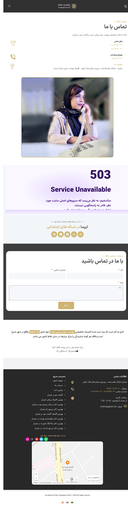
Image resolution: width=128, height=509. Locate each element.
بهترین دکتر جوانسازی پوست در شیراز (44, 419)
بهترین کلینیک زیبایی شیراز (49, 400)
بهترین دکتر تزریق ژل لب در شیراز (45, 428)
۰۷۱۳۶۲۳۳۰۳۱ (113, 49)
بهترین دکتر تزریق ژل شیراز (48, 409)
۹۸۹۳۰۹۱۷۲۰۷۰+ (109, 388)
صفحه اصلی (54, 380)
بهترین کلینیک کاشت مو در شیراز (46, 414)
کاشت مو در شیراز (52, 395)
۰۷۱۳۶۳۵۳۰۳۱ (113, 45)
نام (118, 270)
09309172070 (113, 58)
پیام (118, 282)
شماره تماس (56, 270)
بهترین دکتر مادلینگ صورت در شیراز (45, 423)
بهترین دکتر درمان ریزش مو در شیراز (44, 404)
